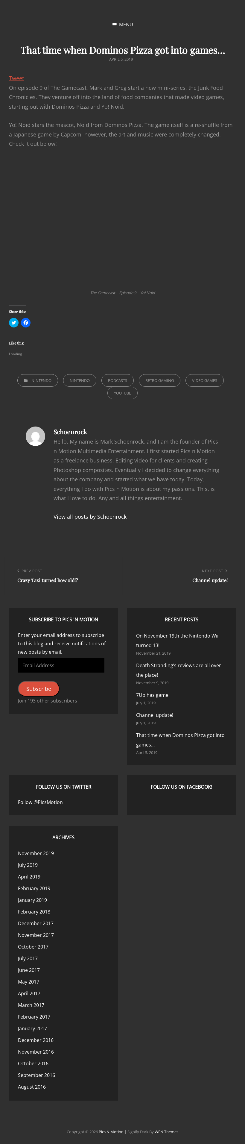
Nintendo (41, 380)
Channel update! (154, 715)
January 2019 (32, 900)
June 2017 (29, 970)
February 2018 (34, 911)
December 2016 (36, 1040)
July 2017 (28, 958)
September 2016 (36, 1075)
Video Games (204, 380)
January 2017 (32, 1028)
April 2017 (29, 993)
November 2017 (36, 935)
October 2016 (33, 1063)
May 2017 (28, 981)
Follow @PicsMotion (40, 802)
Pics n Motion (111, 1131)
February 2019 (34, 888)
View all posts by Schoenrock (90, 516)
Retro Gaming (159, 380)
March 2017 (31, 1005)
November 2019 (36, 853)
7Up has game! (153, 695)
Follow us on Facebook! (181, 787)
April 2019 (29, 876)
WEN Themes (166, 1131)
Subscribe (38, 688)
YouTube (122, 393)
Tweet (16, 78)
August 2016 (32, 1087)
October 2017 (33, 946)
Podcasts (117, 380)
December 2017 (36, 923)
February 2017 (34, 1016)
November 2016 (36, 1052)
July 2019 (28, 865)
